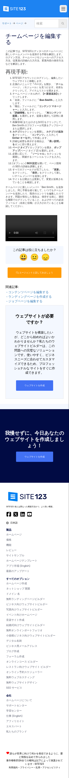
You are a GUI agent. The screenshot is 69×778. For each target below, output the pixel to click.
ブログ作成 (12, 651)
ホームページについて (19, 700)
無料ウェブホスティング (20, 677)
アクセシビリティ (51, 767)
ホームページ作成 (16, 583)
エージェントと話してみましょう (34, 272)
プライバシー (26, 767)
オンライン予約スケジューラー (24, 672)
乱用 (38, 767)
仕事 (14, 715)
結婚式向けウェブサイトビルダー (25, 625)
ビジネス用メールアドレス (21, 646)
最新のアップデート (17, 571)
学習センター (14, 710)
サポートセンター (16, 705)
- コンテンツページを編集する (27, 292)
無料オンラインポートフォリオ (24, 630)
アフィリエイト (15, 721)
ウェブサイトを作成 (34, 385)
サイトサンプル (15, 555)
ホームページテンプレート (21, 560)
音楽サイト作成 (15, 619)
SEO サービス (14, 687)
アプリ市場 (18, 565)
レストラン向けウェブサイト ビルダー (28, 666)
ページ (19, 23)
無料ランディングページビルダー (25, 599)
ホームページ (14, 534)
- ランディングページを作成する (29, 297)
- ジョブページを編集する (24, 301)
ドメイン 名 (13, 593)
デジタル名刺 (14, 640)
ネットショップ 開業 (18, 588)
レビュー (11, 550)
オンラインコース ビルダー (22, 661)
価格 (8, 539)
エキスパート (14, 726)
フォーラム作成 (15, 656)
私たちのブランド (16, 731)
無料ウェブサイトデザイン (21, 682)
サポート (7, 23)
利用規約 (13, 767)
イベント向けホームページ (21, 614)
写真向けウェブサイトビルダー (24, 609)
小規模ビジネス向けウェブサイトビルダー (30, 635)
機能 (8, 545)
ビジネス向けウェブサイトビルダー (27, 604)
